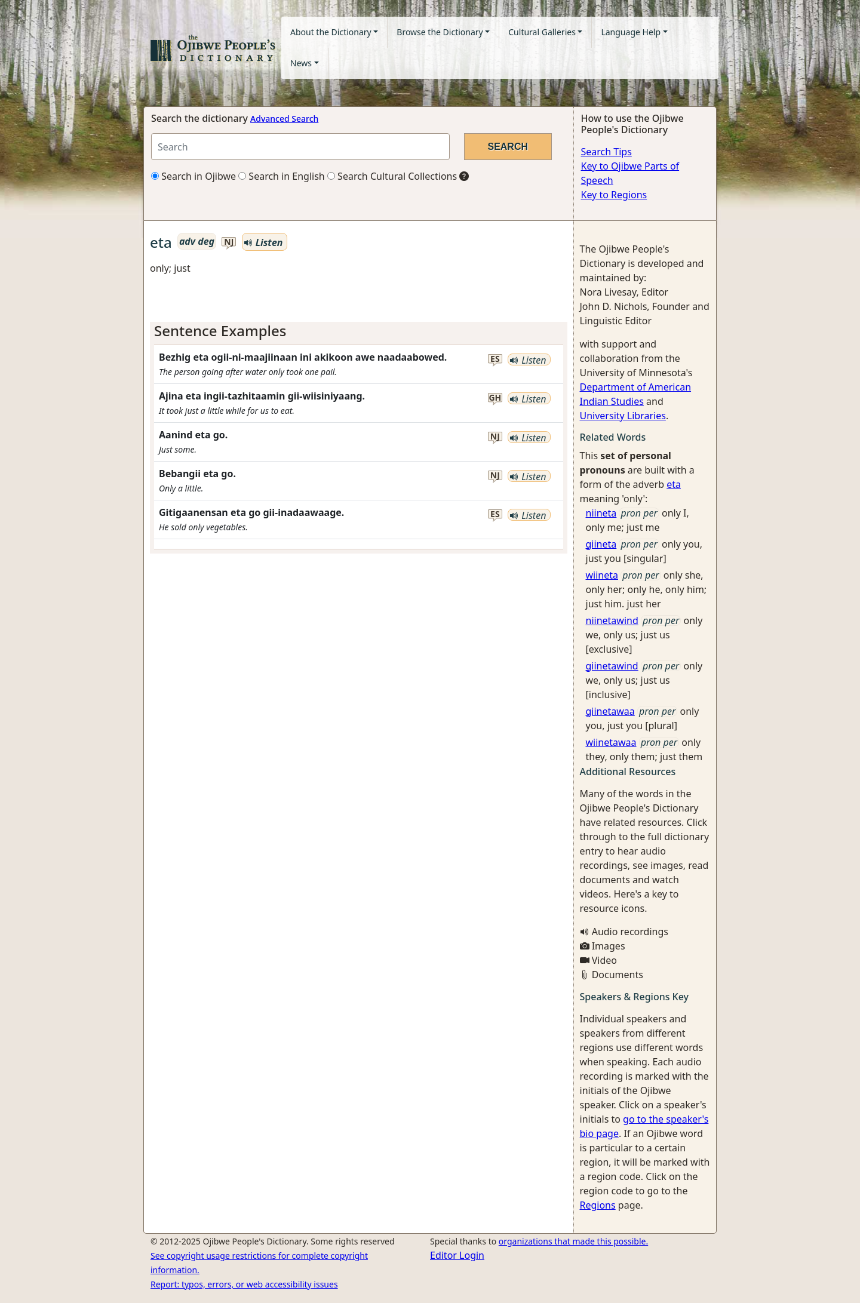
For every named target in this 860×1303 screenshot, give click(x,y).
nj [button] (229, 242)
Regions (598, 1205)
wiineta (602, 575)
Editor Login (457, 1255)
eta (673, 484)
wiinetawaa (611, 742)
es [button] (495, 359)
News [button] (301, 63)
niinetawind (612, 620)
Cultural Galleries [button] (542, 32)
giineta (601, 544)
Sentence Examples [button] (220, 330)
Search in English (281, 176)
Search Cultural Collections (392, 176)
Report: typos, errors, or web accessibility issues (244, 1284)
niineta (601, 513)
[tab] (358, 331)
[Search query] (300, 146)
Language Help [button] (631, 32)
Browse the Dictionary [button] (440, 32)
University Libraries (623, 415)
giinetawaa (610, 711)
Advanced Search (284, 118)
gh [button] (495, 398)
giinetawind (612, 665)
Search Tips (606, 151)
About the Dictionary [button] (330, 32)
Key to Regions (614, 194)
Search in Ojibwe (193, 176)
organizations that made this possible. (573, 1241)
